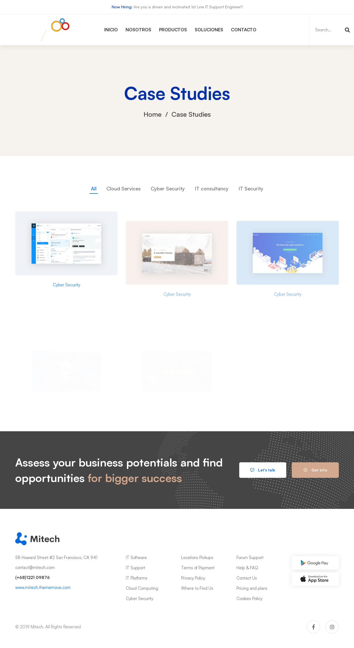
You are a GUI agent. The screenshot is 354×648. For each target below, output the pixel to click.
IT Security (250, 188)
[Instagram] (332, 627)
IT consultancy (211, 188)
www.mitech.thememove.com (43, 587)
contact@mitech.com (35, 567)
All (94, 188)
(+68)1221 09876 (32, 577)
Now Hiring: (122, 6)
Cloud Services (123, 188)
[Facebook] (313, 627)
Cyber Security (168, 188)
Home (153, 114)
